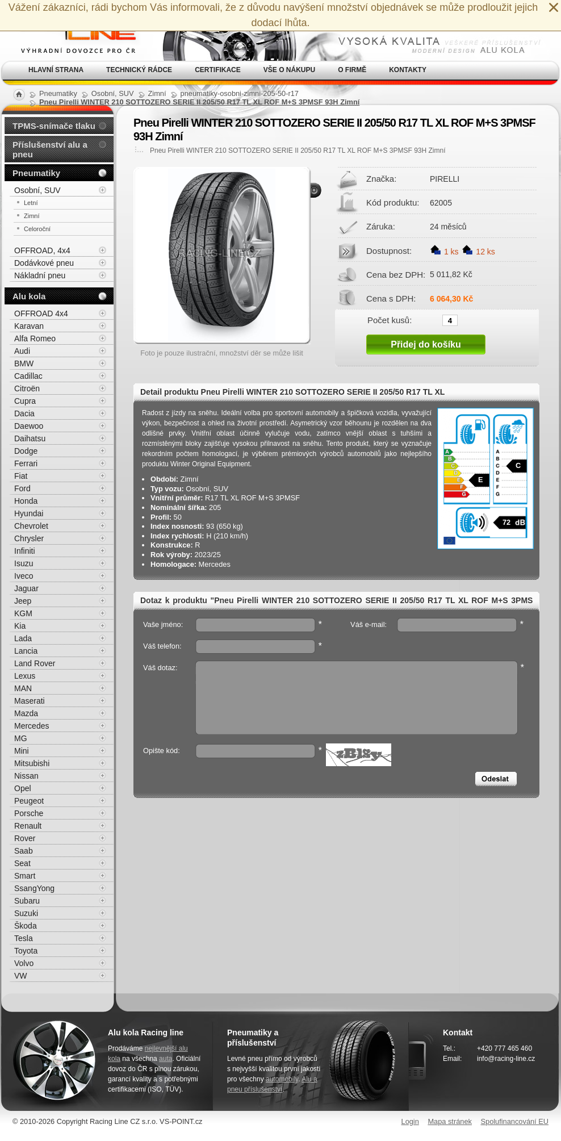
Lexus (24, 675)
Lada (23, 638)
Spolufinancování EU (514, 1121)
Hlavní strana (55, 70)
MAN (23, 688)
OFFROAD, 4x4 (42, 250)
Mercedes (31, 725)
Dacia (24, 413)
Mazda (26, 713)
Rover (24, 838)
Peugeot (29, 800)
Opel (22, 788)
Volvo (24, 963)
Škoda (25, 925)
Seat (22, 863)
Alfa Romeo (35, 338)
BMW (24, 363)
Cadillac (28, 376)
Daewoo (28, 426)
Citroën (27, 388)
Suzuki (26, 913)
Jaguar (26, 588)
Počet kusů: (389, 319)
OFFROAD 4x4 (41, 313)
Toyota (25, 950)
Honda (25, 500)
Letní (30, 202)
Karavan (29, 326)
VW (20, 975)
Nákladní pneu (39, 275)
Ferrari (25, 463)
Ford (22, 488)
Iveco (23, 575)
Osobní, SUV (37, 190)
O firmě (352, 70)
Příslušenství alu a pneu (49, 149)
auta (165, 1059)
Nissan (26, 775)
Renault (27, 825)
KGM (23, 613)
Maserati (29, 700)
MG (20, 738)
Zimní (32, 215)
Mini (21, 750)
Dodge (25, 450)
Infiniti (24, 550)
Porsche (28, 813)
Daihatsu (29, 438)
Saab (23, 850)
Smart (24, 875)
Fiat (20, 475)
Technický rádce (139, 70)
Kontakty (407, 70)
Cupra (25, 401)
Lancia (25, 650)
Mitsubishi (31, 763)
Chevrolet (31, 525)
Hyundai (28, 513)
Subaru (27, 900)
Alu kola (28, 296)
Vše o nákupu (289, 70)
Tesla (23, 938)
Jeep (22, 600)
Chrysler (29, 538)
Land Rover (34, 663)
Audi (22, 351)
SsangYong (34, 888)
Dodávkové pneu (44, 263)
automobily (282, 1079)
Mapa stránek (450, 1121)
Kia (20, 625)
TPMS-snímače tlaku (53, 126)
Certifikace (218, 70)
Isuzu (23, 563)
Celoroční (37, 228)
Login (410, 1121)
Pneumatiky (36, 173)
